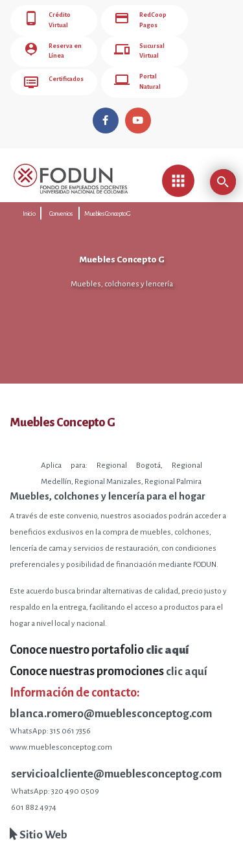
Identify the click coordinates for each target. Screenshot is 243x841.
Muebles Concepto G (107, 210)
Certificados (53, 79)
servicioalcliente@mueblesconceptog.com (116, 771)
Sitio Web (38, 831)
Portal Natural (137, 79)
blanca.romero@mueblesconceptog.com (111, 710)
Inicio (29, 210)
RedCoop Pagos (140, 20)
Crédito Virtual (47, 20)
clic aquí (186, 668)
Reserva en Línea (52, 50)
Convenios (61, 210)
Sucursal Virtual (139, 50)
